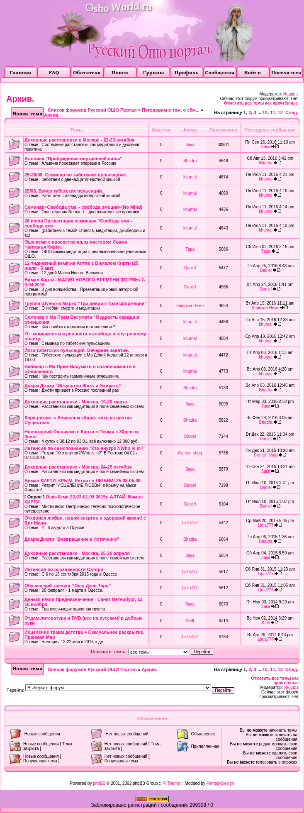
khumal (190, 177)
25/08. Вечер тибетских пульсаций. (63, 190)
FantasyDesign (220, 783)
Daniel (190, 268)
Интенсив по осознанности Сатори (63, 569)
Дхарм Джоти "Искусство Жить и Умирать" (72, 385)
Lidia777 (190, 522)
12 (280, 112)
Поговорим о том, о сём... (170, 109)
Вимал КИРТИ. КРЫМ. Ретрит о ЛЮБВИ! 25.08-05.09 (82, 480)
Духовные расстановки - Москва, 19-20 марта (75, 401)
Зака (190, 144)
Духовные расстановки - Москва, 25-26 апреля (77, 553)
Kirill (190, 620)
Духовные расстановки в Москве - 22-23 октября (79, 139)
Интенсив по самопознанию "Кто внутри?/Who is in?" (85, 448)
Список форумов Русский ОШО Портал (92, 109)
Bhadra (190, 161)
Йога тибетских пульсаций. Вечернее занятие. (76, 350)
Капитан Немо (190, 305)
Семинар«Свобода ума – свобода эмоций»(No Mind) (83, 207)
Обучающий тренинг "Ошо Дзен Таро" (67, 585)
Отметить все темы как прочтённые (261, 103)
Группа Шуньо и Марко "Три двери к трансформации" (85, 303)
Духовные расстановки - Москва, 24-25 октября (78, 466)
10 (265, 112)
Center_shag (190, 453)
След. (291, 112)
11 (272, 112)
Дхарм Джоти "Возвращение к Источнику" (71, 539)
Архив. (20, 98)
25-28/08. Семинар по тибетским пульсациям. (75, 174)
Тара (190, 249)
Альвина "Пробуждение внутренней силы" (73, 158)
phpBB (99, 783)
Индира (290, 94)
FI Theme (171, 783)
